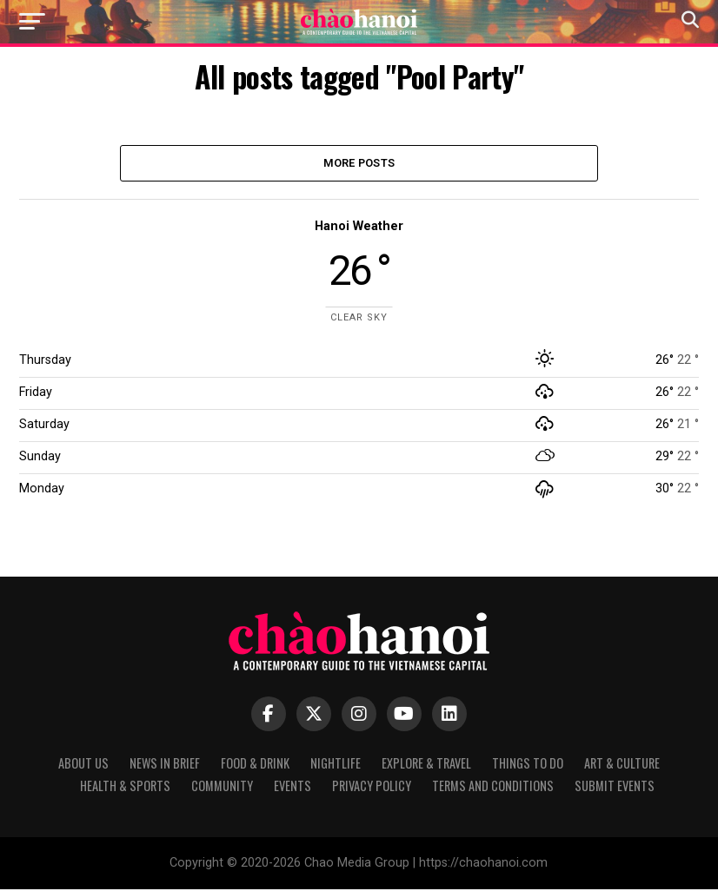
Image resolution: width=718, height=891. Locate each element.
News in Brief (165, 765)
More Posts (359, 163)
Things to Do (527, 765)
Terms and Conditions (493, 787)
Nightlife (335, 765)
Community (222, 787)
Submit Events (615, 787)
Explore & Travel (426, 765)
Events (292, 787)
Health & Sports (125, 787)
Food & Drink (255, 765)
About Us (83, 765)
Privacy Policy (371, 787)
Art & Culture (622, 765)
